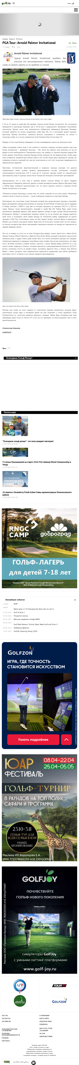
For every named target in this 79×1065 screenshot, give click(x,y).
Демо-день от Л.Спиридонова (26, 609)
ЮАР (16, 604)
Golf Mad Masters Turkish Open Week (29, 624)
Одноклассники (46, 1036)
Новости (12, 39)
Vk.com (42, 1033)
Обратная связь (46, 1021)
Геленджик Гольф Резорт (76, 358)
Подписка (43, 1024)
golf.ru (6, 1062)
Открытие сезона (21, 616)
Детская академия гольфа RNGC (27, 619)
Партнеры (6, 1041)
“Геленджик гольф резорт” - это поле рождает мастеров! (28, 441)
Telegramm (44, 1030)
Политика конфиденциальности (9, 1034)
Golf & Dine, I (19, 612)
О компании (44, 1015)
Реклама (5, 1038)
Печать (74, 43)
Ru (14, 3)
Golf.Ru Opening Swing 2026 (25, 631)
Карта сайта (44, 1018)
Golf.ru (5, 1015)
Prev (10, 24)
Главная (5, 39)
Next (69, 24)
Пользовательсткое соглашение (9, 1030)
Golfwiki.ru (6, 1021)
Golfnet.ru (6, 1018)
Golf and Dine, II (51, 624)
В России (19, 39)
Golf (6, 3)
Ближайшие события (74, 600)
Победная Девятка (21, 628)
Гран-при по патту (46, 609)
